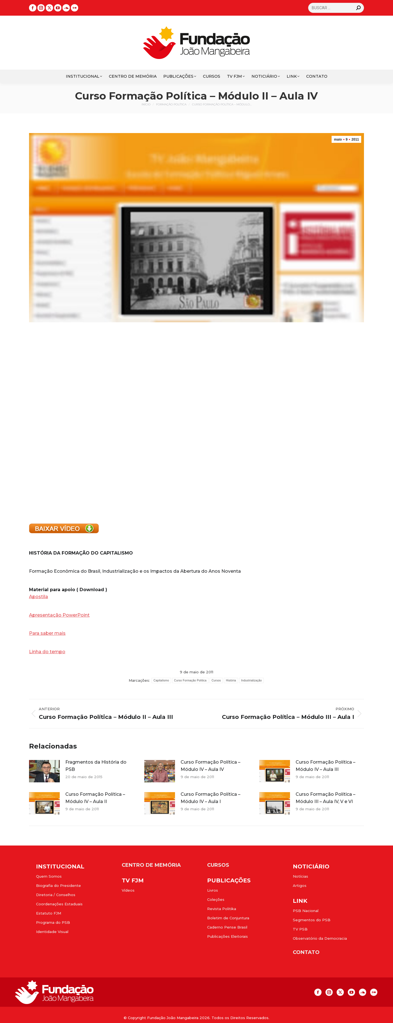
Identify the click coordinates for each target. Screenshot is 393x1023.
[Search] (336, 8)
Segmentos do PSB (311, 920)
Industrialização (251, 680)
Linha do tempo (47, 651)
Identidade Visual (52, 931)
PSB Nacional (305, 910)
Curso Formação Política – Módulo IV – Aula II (95, 798)
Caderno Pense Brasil (227, 927)
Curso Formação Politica (190, 680)
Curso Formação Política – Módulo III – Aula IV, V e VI (325, 798)
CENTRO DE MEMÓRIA (151, 865)
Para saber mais (47, 633)
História (231, 680)
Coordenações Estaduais (59, 904)
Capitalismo (161, 680)
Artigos (299, 885)
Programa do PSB (53, 922)
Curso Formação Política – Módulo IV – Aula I (210, 798)
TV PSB (300, 929)
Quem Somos (49, 876)
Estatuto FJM (48, 913)
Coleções (215, 899)
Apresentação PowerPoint (59, 615)
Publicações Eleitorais (227, 936)
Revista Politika (221, 908)
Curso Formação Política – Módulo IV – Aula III (325, 765)
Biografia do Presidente (58, 885)
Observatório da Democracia (320, 938)
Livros (212, 890)
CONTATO (306, 952)
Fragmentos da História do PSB (95, 765)
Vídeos (128, 890)
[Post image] (44, 771)
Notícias (300, 876)
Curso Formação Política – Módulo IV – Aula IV (210, 765)
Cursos (216, 680)
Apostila (38, 596)
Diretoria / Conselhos (55, 894)
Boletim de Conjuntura (228, 918)
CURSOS (218, 865)
